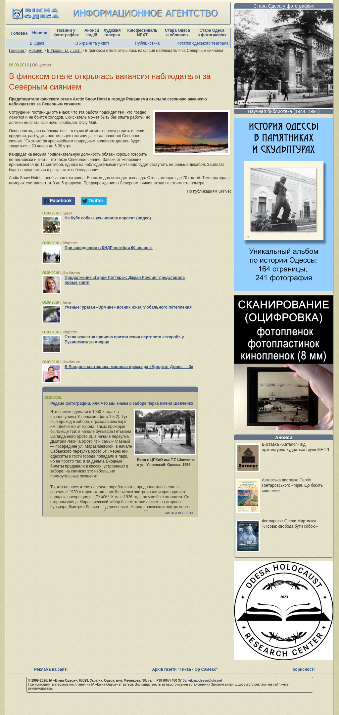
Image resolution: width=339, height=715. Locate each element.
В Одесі (37, 43)
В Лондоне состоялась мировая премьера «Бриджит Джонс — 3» (129, 366)
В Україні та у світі (92, 43)
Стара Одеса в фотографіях (211, 32)
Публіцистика (147, 43)
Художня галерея (112, 32)
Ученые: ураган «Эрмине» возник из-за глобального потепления (128, 307)
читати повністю (179, 512)
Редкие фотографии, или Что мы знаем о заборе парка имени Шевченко (121, 403)
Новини (39, 32)
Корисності (304, 669)
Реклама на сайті (51, 669)
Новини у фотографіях (66, 32)
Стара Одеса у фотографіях (284, 6)
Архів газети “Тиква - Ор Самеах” (185, 669)
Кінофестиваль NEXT (142, 32)
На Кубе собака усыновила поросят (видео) (108, 218)
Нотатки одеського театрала (202, 43)
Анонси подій (91, 32)
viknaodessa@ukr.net (205, 680)
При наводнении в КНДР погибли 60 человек (109, 247)
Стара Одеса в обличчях (177, 32)
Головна (19, 33)
